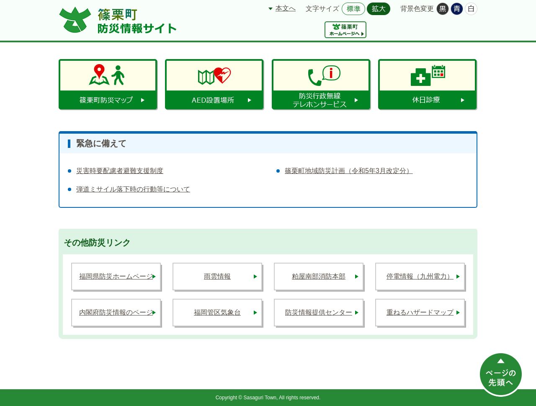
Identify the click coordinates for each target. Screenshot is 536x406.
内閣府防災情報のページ (116, 312)
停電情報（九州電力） (420, 276)
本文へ (286, 8)
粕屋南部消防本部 (318, 276)
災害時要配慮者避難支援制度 (119, 170)
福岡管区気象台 (217, 312)
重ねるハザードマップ (420, 312)
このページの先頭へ (500, 374)
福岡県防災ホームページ (116, 276)
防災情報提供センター (318, 312)
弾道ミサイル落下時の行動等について (133, 189)
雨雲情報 (217, 276)
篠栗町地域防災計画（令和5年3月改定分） (349, 170)
